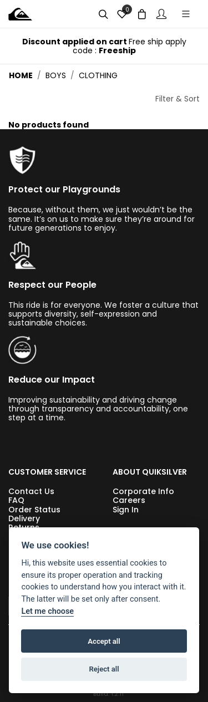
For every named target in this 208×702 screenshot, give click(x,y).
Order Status (34, 509)
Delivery (24, 518)
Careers (129, 500)
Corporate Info (143, 491)
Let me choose (47, 611)
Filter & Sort (177, 98)
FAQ (16, 500)
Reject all (104, 669)
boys (55, 75)
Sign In (126, 509)
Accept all (104, 641)
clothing (98, 75)
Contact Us (31, 491)
